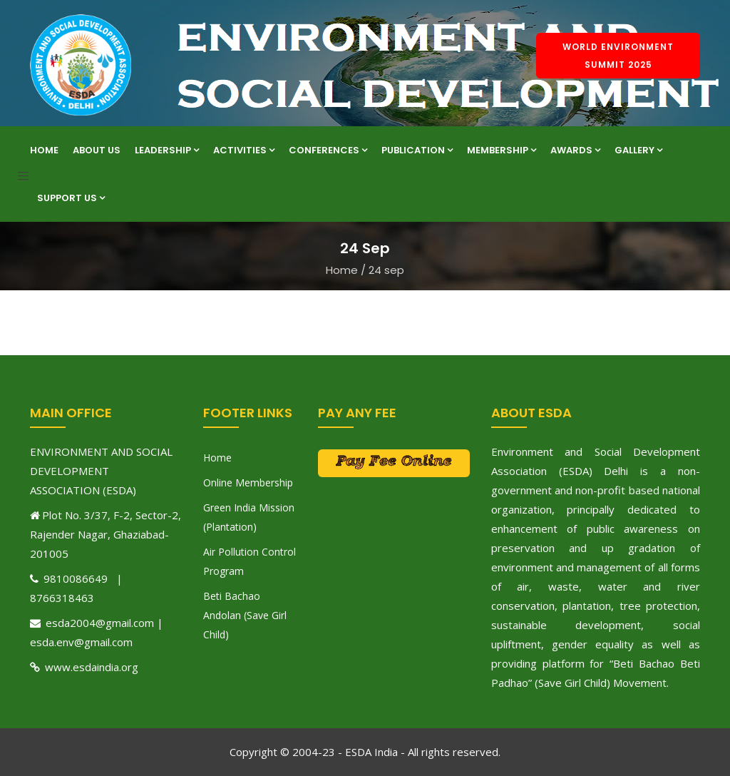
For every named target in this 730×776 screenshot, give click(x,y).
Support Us (71, 198)
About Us (96, 150)
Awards (575, 150)
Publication (417, 150)
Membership (501, 150)
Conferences (328, 150)
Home (44, 150)
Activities (243, 150)
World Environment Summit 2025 (618, 56)
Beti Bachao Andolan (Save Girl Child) (245, 615)
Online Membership (248, 482)
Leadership (167, 150)
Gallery (638, 150)
